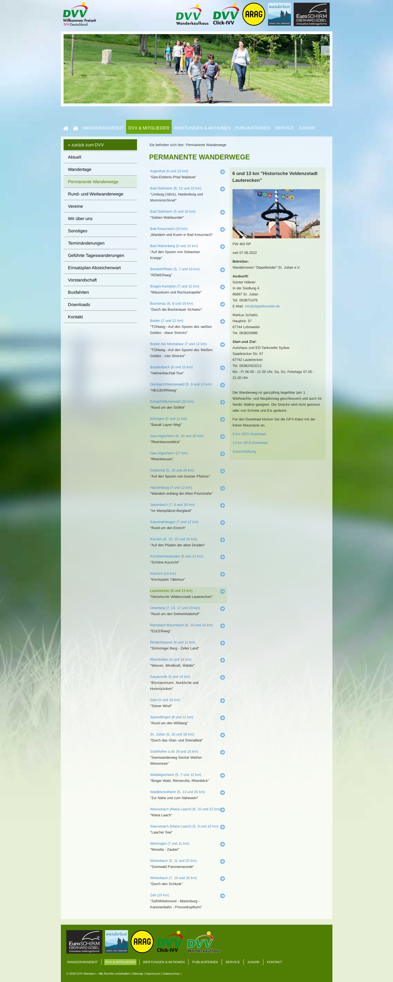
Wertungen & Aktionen (202, 128)
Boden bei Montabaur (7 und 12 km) (178, 344)
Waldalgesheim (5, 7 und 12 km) (175, 775)
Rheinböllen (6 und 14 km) (170, 659)
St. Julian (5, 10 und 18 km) (172, 734)
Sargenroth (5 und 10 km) (170, 677)
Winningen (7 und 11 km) (169, 843)
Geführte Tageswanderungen (96, 255)
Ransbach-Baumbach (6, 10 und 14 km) (181, 625)
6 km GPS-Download (249, 434)
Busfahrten (78, 292)
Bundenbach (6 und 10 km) (171, 367)
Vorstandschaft (82, 280)
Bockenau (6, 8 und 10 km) (171, 303)
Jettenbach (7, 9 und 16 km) (172, 505)
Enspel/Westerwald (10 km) (171, 401)
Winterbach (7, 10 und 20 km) (173, 878)
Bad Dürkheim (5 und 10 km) (172, 211)
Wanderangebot (103, 128)
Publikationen (252, 128)
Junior (307, 128)
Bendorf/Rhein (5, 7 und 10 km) (175, 269)
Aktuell (74, 157)
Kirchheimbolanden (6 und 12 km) (176, 556)
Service (284, 128)
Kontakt (75, 317)
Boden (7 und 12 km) (166, 321)
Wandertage (79, 169)
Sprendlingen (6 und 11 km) (171, 717)
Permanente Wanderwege (93, 181)
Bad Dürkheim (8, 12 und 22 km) (175, 188)
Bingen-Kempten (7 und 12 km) (174, 286)
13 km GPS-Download (250, 443)
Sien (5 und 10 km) (165, 700)
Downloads (79, 304)
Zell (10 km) (159, 895)
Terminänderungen (86, 243)
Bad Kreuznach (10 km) (168, 229)
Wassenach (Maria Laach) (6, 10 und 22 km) (185, 809)
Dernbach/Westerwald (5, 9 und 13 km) (181, 384)
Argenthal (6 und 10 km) (169, 171)
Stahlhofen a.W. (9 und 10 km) (174, 751)
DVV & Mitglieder (148, 128)
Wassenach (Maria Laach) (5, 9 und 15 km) (184, 826)
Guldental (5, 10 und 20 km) (172, 470)
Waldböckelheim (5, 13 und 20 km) (177, 792)
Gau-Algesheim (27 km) (168, 453)
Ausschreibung (244, 451)
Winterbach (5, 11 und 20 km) (173, 861)
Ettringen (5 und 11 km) (168, 419)
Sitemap (137, 973)
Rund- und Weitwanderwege (95, 194)
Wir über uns (80, 218)
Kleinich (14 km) (163, 573)
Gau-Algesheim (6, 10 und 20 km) (176, 436)
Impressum (152, 973)
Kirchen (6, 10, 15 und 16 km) (173, 539)
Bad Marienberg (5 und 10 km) (174, 246)
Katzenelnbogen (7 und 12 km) (174, 522)
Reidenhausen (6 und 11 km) (172, 642)
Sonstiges (77, 231)
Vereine (75, 206)
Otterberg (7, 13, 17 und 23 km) (175, 608)
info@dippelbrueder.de (262, 306)
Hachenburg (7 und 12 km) (171, 487)
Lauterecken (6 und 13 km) (171, 591)
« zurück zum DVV (86, 145)
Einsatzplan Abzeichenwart (94, 267)
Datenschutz (171, 973)
